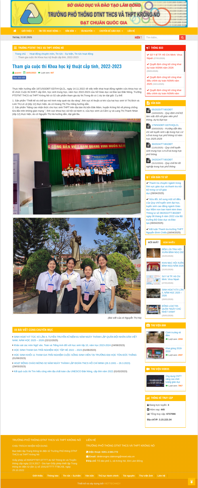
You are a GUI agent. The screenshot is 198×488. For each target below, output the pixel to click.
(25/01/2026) (167, 315)
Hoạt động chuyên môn (42, 53)
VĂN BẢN (155, 103)
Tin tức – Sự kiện (72, 475)
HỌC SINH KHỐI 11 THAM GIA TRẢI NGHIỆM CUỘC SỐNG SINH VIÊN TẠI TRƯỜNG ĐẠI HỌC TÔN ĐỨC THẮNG (75, 355)
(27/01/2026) (159, 58)
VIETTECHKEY (112, 483)
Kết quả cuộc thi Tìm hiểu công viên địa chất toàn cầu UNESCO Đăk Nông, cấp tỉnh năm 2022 (63, 371)
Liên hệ (131, 31)
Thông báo (157, 48)
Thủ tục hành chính (108, 475)
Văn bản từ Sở (159, 177)
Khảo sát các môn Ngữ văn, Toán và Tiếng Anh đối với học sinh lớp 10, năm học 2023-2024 (62, 345)
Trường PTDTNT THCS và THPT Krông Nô (41, 48)
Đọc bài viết (19, 77)
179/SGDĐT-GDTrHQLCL (165, 125)
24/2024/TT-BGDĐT (162, 159)
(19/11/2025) (158, 84)
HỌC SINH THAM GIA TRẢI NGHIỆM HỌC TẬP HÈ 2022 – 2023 (48, 350)
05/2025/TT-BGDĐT (162, 109)
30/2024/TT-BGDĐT (162, 144)
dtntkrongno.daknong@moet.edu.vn (116, 456)
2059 (180, 339)
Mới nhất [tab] (153, 242)
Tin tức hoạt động (50, 31)
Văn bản (70, 31)
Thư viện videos (160, 369)
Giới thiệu (28, 31)
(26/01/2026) (167, 299)
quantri (18, 73)
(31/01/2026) (167, 256)
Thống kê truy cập (162, 398)
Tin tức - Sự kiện (64, 53)
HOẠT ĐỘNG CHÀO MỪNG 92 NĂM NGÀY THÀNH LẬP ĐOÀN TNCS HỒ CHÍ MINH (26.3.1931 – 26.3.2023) (72, 363)
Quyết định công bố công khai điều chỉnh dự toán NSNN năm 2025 (164, 80)
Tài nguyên (88, 31)
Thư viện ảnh (158, 325)
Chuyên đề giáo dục (111, 31)
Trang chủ (20, 53)
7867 (180, 386)
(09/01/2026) (152, 71)
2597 (180, 355)
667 (52, 73)
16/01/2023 (31, 73)
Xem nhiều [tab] (169, 242)
